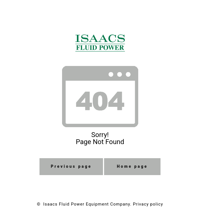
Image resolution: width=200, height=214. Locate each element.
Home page (132, 166)
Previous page (71, 166)
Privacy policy (148, 204)
